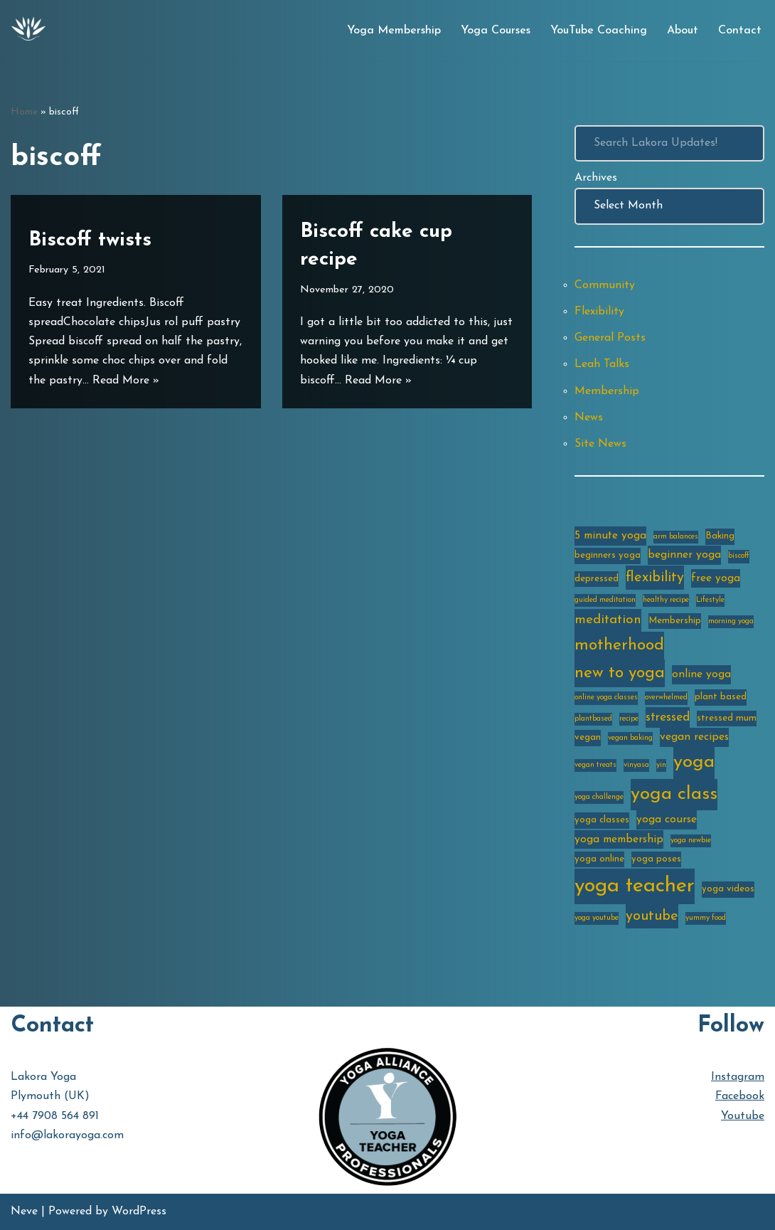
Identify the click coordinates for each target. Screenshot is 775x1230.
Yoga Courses (495, 30)
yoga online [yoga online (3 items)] (599, 859)
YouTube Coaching (598, 30)
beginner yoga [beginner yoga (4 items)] (684, 555)
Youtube (742, 1116)
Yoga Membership (394, 30)
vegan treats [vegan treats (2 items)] (595, 765)
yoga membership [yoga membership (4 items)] (618, 839)
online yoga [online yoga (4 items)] (701, 674)
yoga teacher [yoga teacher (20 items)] (634, 886)
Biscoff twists (89, 240)
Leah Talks (601, 364)
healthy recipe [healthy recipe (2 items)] (666, 600)
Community (604, 285)
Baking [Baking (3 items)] (719, 536)
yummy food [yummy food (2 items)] (705, 918)
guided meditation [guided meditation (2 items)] (605, 600)
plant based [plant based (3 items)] (721, 696)
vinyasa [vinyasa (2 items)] (636, 765)
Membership (606, 391)
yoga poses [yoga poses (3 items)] (656, 859)
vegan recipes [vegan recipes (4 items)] (694, 737)
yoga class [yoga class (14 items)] (674, 794)
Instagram (737, 1077)
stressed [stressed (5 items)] (668, 717)
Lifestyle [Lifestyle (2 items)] (710, 600)
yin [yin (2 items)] (661, 765)
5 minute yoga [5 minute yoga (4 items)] (610, 535)
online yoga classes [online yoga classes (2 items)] (606, 697)
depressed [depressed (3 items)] (596, 578)
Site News (600, 444)
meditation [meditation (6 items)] (607, 620)
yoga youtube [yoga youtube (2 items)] (596, 918)
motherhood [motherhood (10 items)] (619, 645)
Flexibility (599, 311)
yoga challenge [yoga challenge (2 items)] (599, 797)
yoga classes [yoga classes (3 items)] (601, 820)
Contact (739, 30)
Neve (24, 1211)
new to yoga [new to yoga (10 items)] (619, 673)
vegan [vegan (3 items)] (587, 737)
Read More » (125, 380)
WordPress (139, 1211)
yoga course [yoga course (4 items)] (666, 819)
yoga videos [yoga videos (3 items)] (728, 889)
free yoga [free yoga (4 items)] (715, 578)
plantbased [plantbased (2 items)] (593, 719)
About (682, 30)
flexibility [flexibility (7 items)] (655, 578)
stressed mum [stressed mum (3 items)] (727, 718)
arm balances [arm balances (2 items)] (675, 537)
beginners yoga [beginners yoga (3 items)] (607, 555)
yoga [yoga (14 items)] (694, 762)
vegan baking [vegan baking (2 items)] (630, 738)
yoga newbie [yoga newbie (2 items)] (690, 840)
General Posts (610, 338)
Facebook (739, 1096)
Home (24, 112)
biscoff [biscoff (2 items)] (738, 556)
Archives (595, 178)
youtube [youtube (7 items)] (652, 916)
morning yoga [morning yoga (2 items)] (731, 621)
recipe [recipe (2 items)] (628, 719)
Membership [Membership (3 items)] (674, 620)
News (588, 417)
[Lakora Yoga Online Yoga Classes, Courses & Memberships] (28, 30)
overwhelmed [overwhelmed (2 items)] (666, 697)
